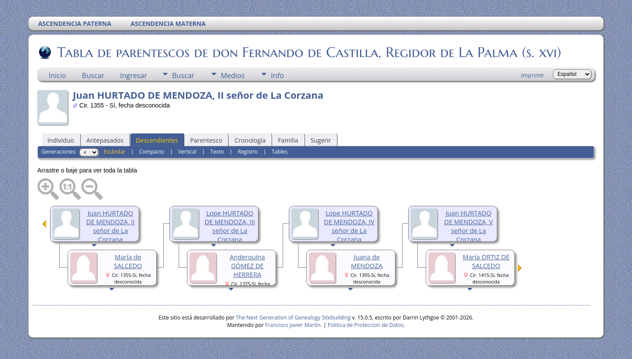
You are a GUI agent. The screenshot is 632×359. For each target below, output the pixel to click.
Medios (232, 75)
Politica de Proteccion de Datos (365, 325)
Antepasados (105, 140)
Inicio (57, 75)
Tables (279, 151)
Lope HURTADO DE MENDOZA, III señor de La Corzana (230, 226)
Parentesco (206, 140)
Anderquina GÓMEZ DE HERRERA (247, 265)
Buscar (93, 75)
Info (277, 75)
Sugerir (321, 140)
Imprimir (532, 75)
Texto (217, 151)
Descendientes (157, 140)
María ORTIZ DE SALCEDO (486, 261)
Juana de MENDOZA (367, 261)
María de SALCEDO (128, 261)
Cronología (250, 140)
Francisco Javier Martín (292, 325)
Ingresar (133, 75)
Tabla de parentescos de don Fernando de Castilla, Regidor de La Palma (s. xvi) (308, 52)
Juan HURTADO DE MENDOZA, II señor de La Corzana (110, 226)
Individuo (60, 140)
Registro (248, 151)
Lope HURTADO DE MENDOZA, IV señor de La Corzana (349, 226)
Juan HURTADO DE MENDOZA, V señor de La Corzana (468, 226)
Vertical (187, 151)
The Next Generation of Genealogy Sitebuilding (293, 317)
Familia (288, 140)
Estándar (115, 151)
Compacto (151, 151)
